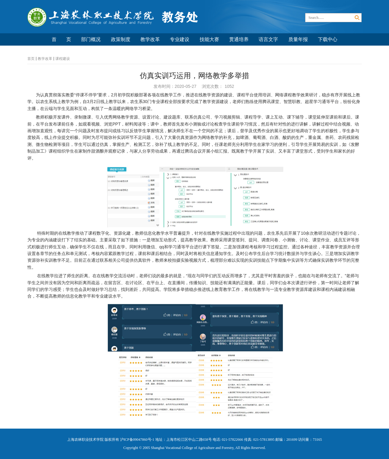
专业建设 (179, 39)
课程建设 (62, 59)
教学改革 (150, 39)
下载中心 (327, 39)
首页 (31, 59)
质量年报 (298, 39)
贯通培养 (239, 39)
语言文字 (268, 39)
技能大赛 (209, 39)
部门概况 (91, 39)
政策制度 (120, 39)
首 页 (61, 39)
